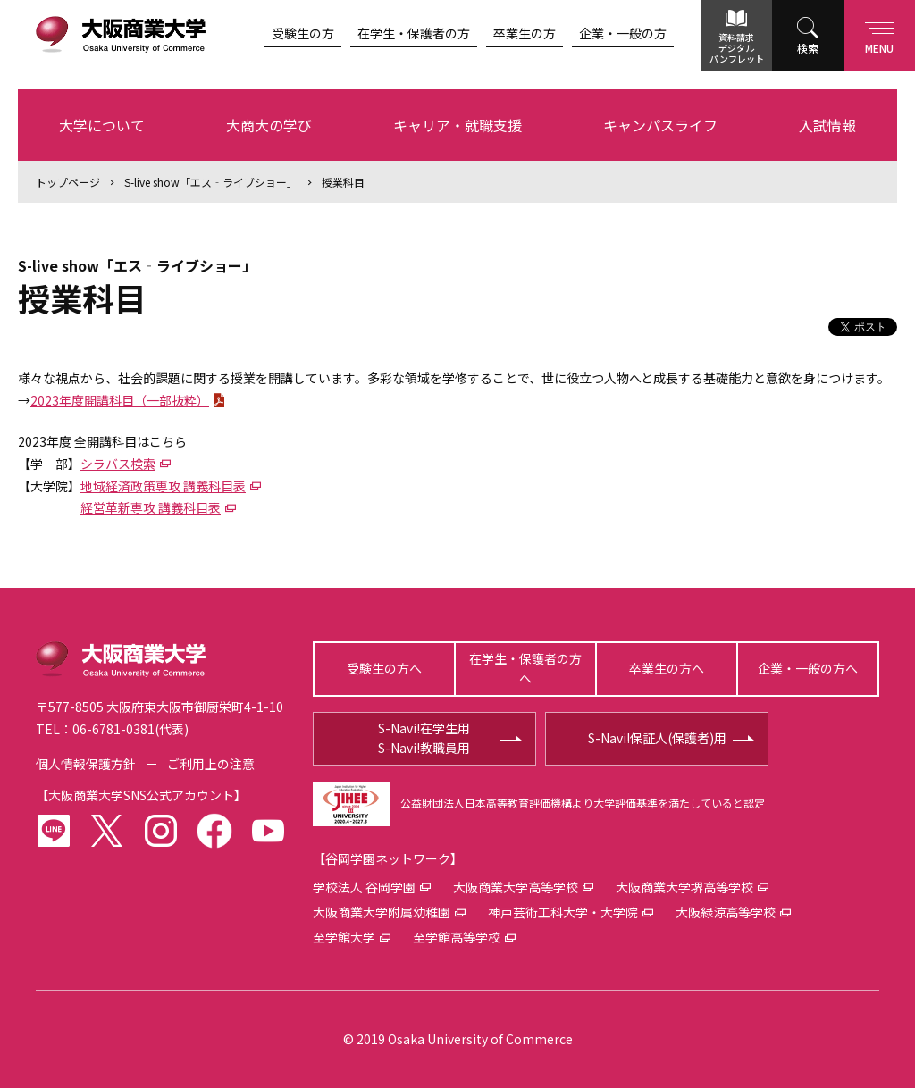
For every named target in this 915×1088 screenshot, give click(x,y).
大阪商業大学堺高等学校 (684, 887)
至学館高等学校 (456, 937)
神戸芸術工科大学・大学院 (563, 912)
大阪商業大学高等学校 (515, 887)
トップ (68, 181)
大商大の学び (269, 125)
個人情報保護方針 (86, 764)
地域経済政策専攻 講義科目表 (163, 486)
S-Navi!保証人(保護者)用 (657, 738)
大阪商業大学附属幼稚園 (381, 912)
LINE (53, 831)
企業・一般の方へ (808, 668)
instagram (161, 831)
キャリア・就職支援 (457, 125)
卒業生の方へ (666, 668)
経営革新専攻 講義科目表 (150, 507)
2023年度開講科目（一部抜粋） (119, 400)
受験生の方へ (384, 668)
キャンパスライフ (660, 125)
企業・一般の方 (623, 33)
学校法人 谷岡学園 (364, 887)
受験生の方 (303, 33)
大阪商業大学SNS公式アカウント (141, 795)
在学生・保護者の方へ (525, 668)
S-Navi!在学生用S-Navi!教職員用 (424, 738)
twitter (107, 831)
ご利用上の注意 (211, 764)
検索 (807, 47)
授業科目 (343, 181)
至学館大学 (344, 937)
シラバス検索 (117, 464)
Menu (879, 34)
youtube (268, 831)
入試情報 (827, 125)
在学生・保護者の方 (413, 33)
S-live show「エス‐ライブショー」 (211, 181)
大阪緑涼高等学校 (726, 912)
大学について (102, 125)
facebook (214, 831)
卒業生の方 (524, 33)
